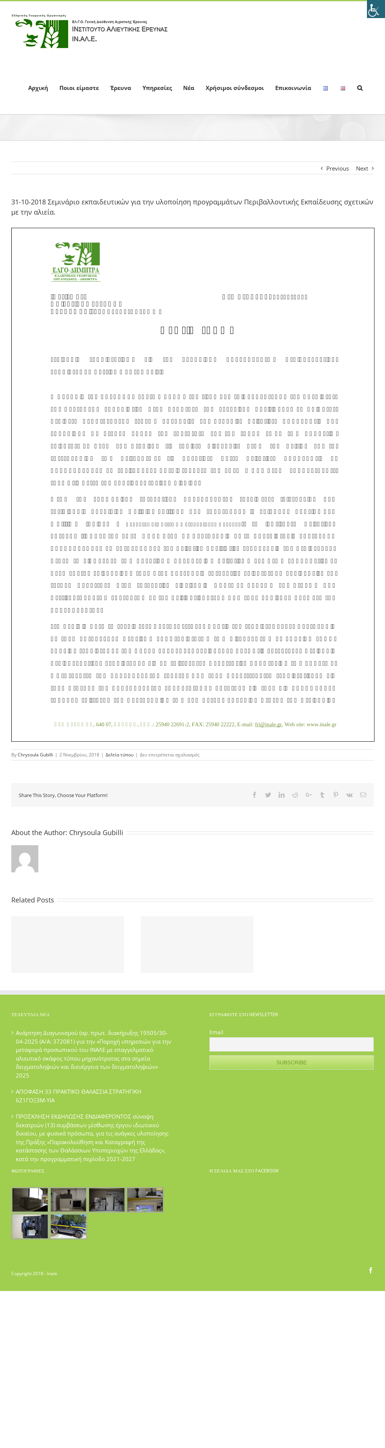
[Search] (359, 87)
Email (216, 1032)
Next (362, 168)
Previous (337, 168)
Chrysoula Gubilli (35, 754)
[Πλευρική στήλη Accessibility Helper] (376, 9)
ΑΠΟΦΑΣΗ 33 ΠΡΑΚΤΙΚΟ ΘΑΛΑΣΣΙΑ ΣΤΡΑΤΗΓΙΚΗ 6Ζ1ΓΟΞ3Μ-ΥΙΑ (78, 1096)
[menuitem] (38, 87)
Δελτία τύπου (119, 754)
